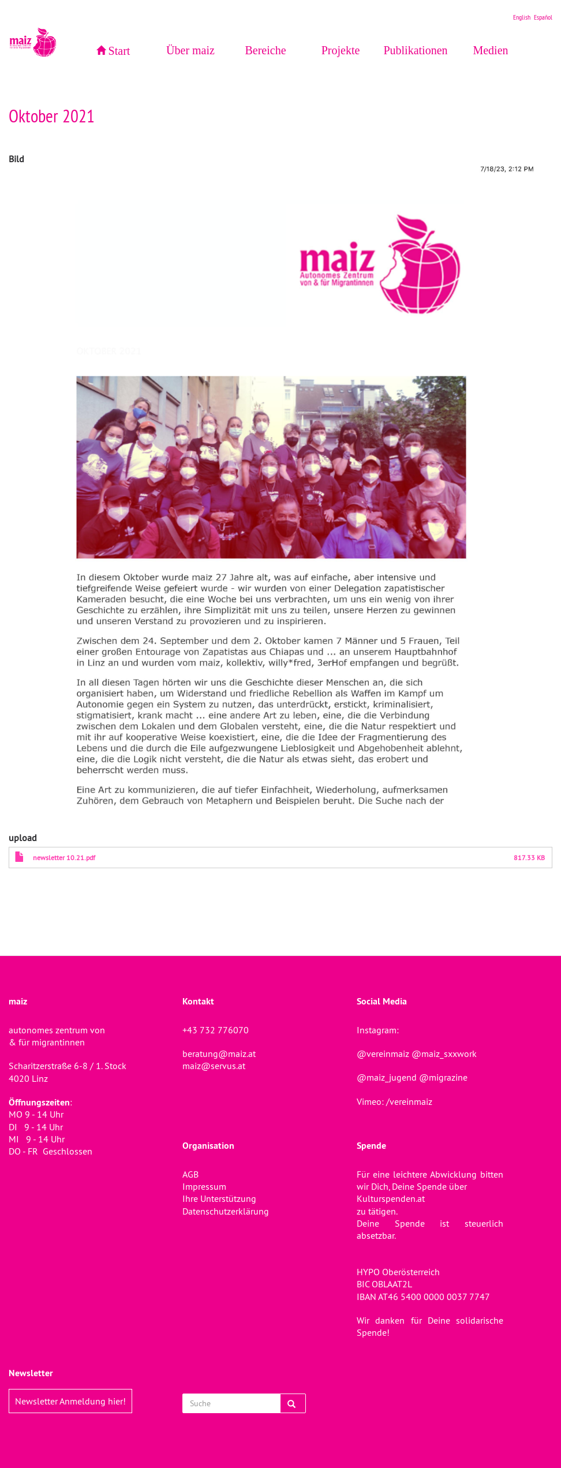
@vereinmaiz (383, 1053)
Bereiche (265, 50)
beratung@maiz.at (219, 1053)
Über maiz (190, 50)
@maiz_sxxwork (444, 1053)
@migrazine (443, 1077)
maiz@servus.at (213, 1065)
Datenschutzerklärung (225, 1211)
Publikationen (415, 50)
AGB (190, 1174)
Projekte (340, 50)
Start (119, 50)
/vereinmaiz (408, 1101)
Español (543, 17)
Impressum (204, 1186)
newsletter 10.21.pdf (64, 857)
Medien (490, 50)
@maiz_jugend (387, 1077)
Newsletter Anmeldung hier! (70, 1401)
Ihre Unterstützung (219, 1198)
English (521, 17)
